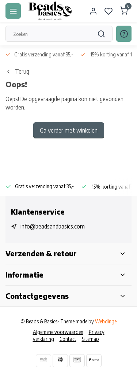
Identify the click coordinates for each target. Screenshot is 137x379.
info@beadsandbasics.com (52, 226)
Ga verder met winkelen (69, 130)
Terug (17, 71)
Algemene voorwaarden (58, 332)
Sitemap (90, 339)
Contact (68, 339)
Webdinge (106, 321)
